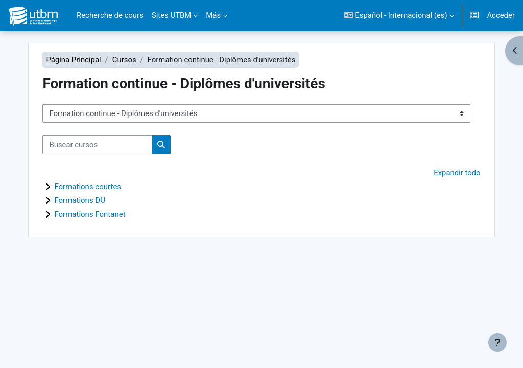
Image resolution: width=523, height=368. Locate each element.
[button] (399, 15)
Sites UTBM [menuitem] (172, 15)
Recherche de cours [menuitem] (110, 15)
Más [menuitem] (213, 15)
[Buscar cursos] (98, 144)
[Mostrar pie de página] (497, 342)
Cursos (125, 59)
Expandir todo (456, 172)
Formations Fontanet (90, 214)
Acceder (501, 15)
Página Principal (74, 59)
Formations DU (80, 200)
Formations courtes (88, 186)
